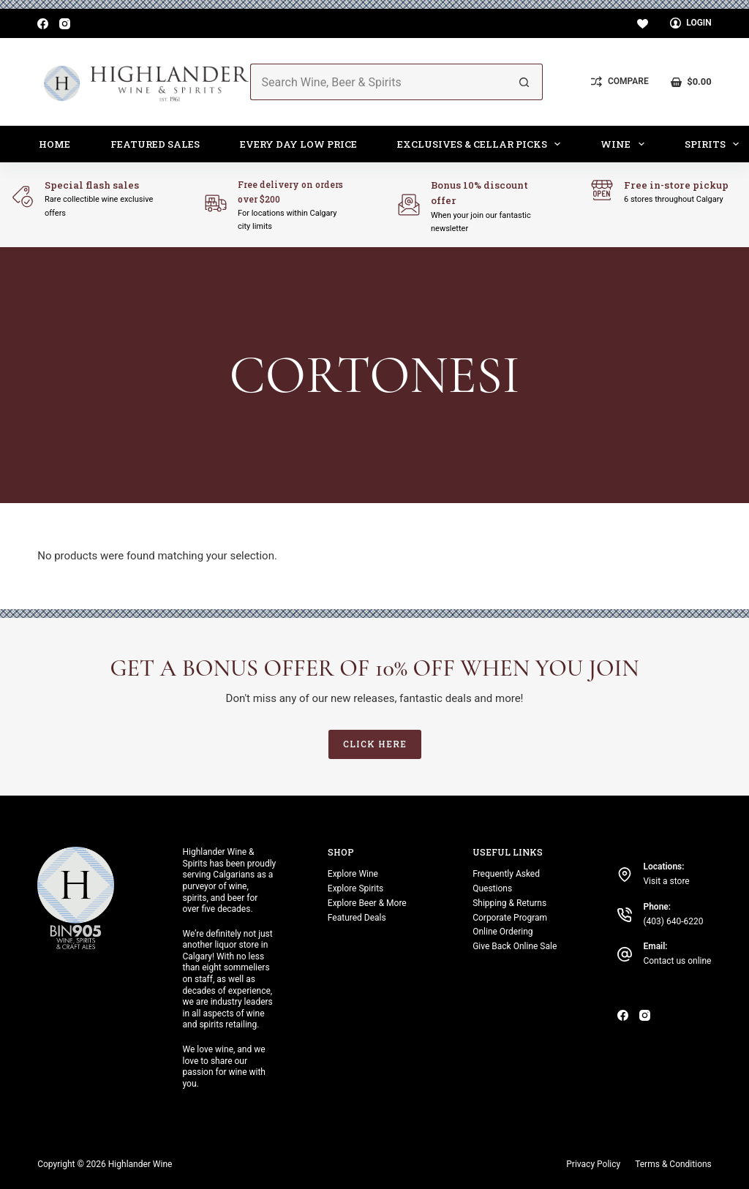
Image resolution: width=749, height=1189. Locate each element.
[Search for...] (378, 82)
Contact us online (677, 961)
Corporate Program (510, 918)
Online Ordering (502, 931)
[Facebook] (42, 23)
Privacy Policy (593, 1164)
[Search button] (524, 82)
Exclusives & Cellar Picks (482, 144)
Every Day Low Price (298, 144)
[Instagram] (64, 23)
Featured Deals (357, 918)
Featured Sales (155, 144)
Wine (625, 144)
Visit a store (666, 881)
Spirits (715, 144)
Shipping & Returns (509, 903)
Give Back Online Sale (515, 946)
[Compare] (619, 82)
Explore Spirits (355, 888)
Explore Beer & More (367, 903)
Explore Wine (353, 874)
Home (54, 144)
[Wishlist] (642, 23)
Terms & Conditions (673, 1164)
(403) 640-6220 (673, 921)
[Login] (691, 23)
